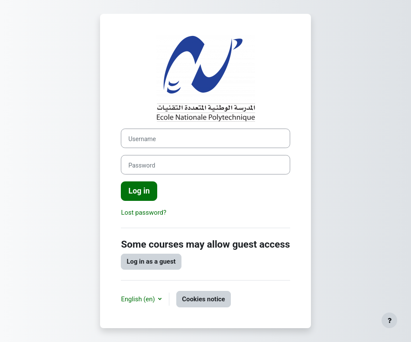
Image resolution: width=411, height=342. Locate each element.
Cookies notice (203, 299)
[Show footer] (389, 320)
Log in (138, 190)
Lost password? (143, 212)
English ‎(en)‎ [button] (138, 299)
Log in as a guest (150, 261)
